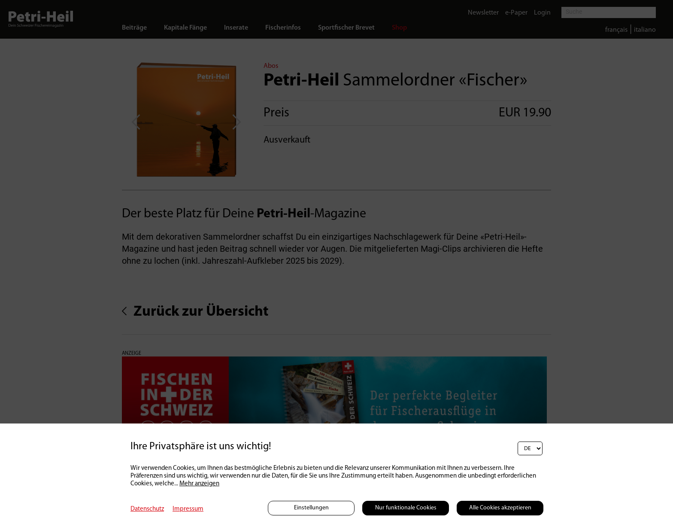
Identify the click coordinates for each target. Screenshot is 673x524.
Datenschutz (147, 509)
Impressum (188, 509)
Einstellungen (311, 508)
